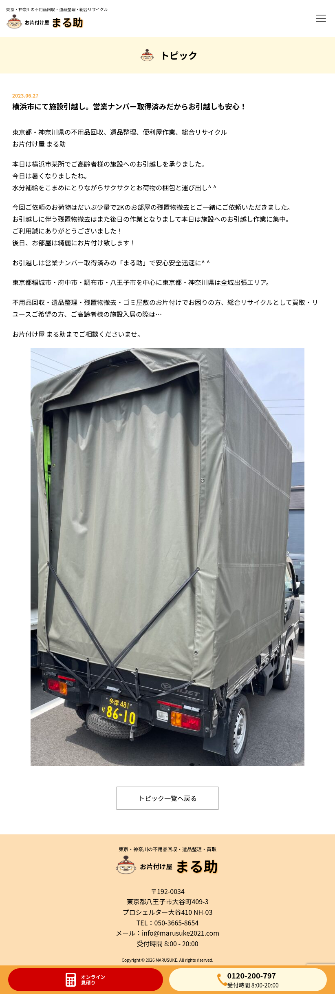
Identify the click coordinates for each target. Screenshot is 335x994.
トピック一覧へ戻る (167, 798)
